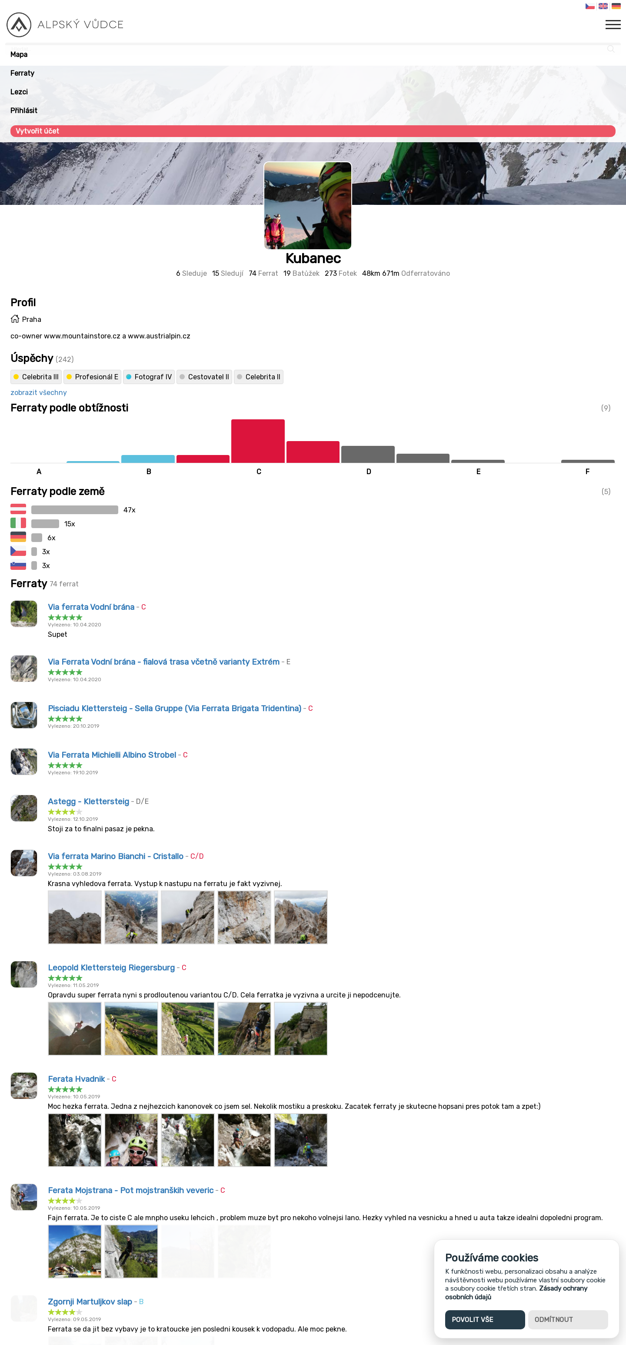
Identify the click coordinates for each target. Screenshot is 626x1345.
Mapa (18, 54)
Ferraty (22, 73)
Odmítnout (554, 1320)
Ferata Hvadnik (76, 1079)
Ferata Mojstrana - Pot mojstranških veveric (130, 1190)
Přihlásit (23, 111)
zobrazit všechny (38, 392)
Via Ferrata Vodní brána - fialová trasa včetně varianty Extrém (164, 662)
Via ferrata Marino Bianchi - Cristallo (115, 856)
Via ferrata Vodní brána (91, 607)
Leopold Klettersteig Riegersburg (111, 968)
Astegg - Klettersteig (88, 801)
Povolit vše (472, 1320)
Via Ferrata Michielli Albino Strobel (112, 755)
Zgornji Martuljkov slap (90, 1302)
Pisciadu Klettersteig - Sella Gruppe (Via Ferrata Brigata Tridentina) (174, 708)
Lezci (19, 92)
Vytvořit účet (37, 131)
